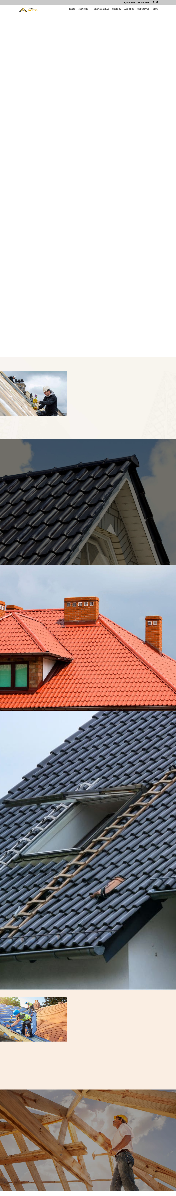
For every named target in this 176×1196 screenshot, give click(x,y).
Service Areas (101, 9)
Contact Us (143, 9)
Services (83, 9)
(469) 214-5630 (142, 2)
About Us (129, 9)
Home (72, 9)
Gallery (116, 9)
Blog (155, 9)
